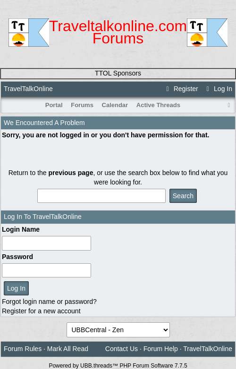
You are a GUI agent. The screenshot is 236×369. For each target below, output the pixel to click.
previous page (71, 172)
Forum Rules (23, 348)
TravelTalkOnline (28, 88)
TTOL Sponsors (118, 73)
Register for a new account (41, 311)
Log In (218, 88)
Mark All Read (67, 348)
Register (180, 88)
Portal (54, 105)
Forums (82, 105)
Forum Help (160, 348)
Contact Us (121, 348)
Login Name (21, 229)
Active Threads (158, 105)
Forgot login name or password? (49, 301)
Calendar (115, 105)
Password (17, 256)
